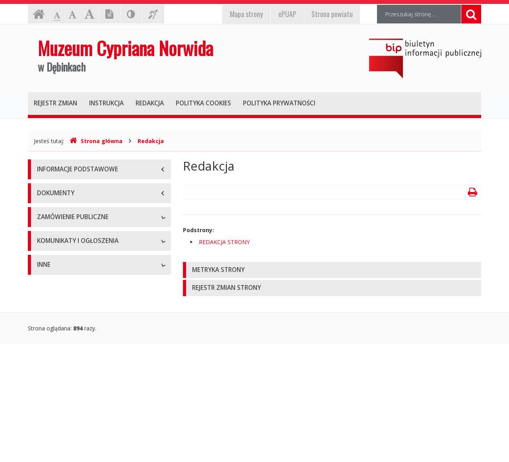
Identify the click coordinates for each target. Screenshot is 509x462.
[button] (332, 270)
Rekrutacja (50, 313)
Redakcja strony (57, 409)
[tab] (332, 270)
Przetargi (48, 236)
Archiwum (49, 349)
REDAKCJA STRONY (224, 242)
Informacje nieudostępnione (73, 391)
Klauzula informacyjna (65, 254)
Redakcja (151, 141)
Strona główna (96, 141)
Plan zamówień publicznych (72, 272)
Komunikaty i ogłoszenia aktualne (80, 331)
